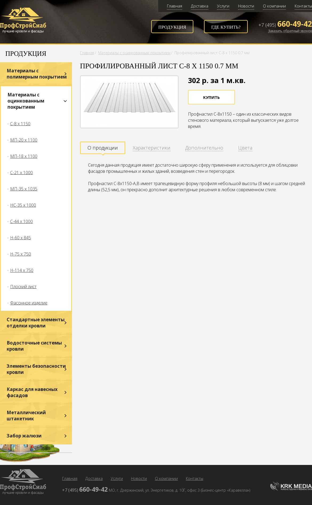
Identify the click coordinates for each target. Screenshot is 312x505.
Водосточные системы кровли (34, 346)
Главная (174, 6)
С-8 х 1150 (20, 124)
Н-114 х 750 (21, 270)
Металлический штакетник (26, 415)
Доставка (199, 6)
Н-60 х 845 (20, 238)
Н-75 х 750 (20, 254)
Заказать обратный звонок (290, 31)
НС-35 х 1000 (23, 205)
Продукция (172, 27)
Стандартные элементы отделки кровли (36, 322)
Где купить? (226, 27)
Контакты (303, 6)
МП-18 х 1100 (23, 156)
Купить (211, 97)
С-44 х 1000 (21, 221)
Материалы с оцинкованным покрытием (25, 101)
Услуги (223, 6)
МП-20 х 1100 (23, 140)
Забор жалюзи (24, 436)
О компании (274, 6)
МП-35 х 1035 (23, 189)
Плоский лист (23, 286)
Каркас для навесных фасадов (32, 392)
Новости (246, 6)
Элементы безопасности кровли (36, 369)
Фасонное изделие (28, 303)
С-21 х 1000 (21, 172)
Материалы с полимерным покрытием (37, 74)
